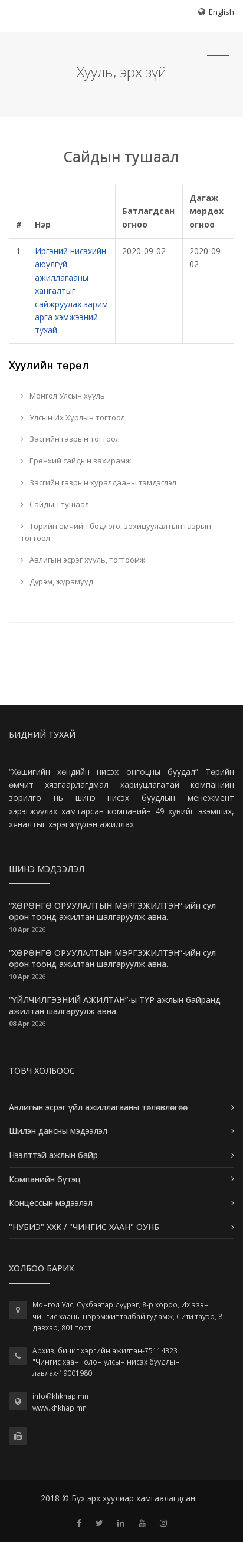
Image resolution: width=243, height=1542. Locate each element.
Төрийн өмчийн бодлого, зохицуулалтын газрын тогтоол (116, 532)
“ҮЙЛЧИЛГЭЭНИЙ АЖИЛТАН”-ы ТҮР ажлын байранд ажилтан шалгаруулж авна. (115, 1005)
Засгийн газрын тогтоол (70, 438)
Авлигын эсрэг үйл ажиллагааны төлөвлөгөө (98, 1107)
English (221, 11)
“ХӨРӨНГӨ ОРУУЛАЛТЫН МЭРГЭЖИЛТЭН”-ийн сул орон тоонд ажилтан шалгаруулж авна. (112, 911)
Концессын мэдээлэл (51, 1202)
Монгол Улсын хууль (63, 395)
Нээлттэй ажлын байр (53, 1154)
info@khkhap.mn (60, 1396)
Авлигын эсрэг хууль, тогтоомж (83, 559)
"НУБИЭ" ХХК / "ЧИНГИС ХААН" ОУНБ (84, 1226)
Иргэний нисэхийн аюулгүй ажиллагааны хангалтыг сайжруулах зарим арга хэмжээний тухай (71, 290)
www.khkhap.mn (59, 1408)
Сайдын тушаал (55, 504)
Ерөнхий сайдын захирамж (76, 460)
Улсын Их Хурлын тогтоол (73, 417)
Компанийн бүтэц (45, 1179)
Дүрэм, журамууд (57, 581)
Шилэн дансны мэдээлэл (58, 1130)
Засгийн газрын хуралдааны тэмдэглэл (98, 482)
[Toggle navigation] (218, 50)
